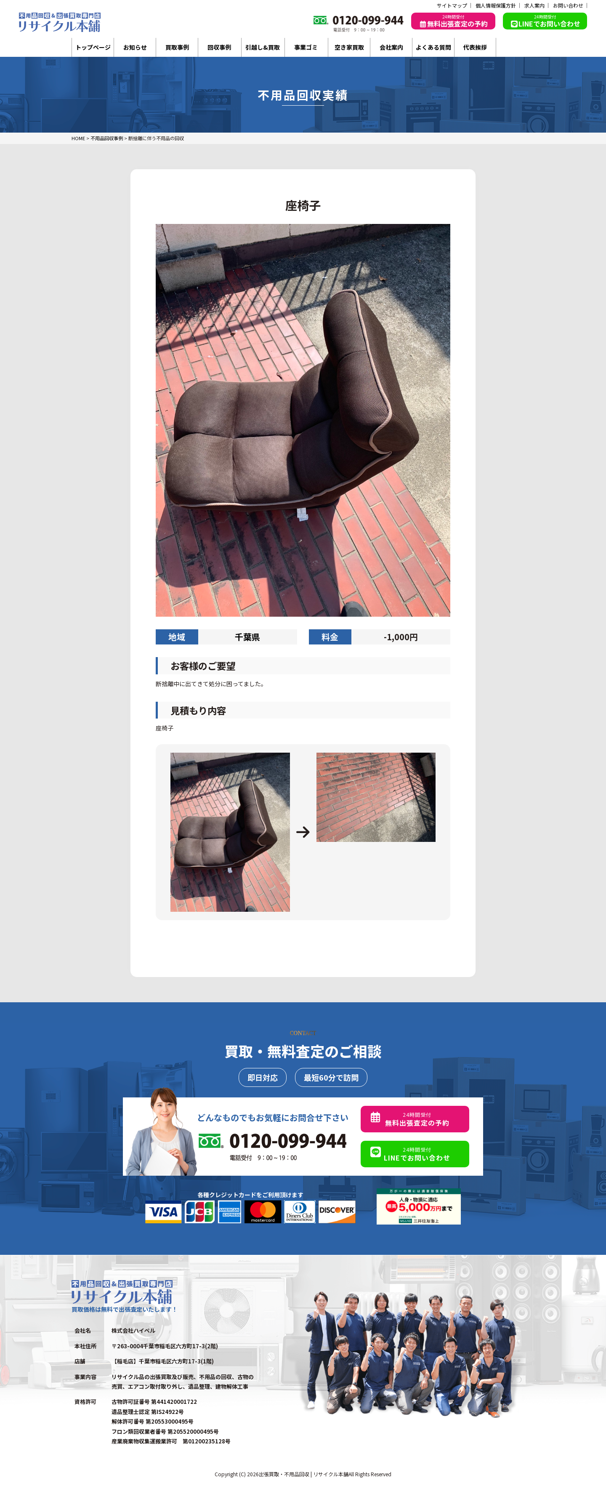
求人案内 (534, 5)
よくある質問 (433, 47)
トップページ (93, 47)
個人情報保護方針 (496, 5)
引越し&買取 (262, 47)
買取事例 (177, 47)
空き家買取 (349, 47)
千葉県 (247, 637)
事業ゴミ (306, 47)
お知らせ (135, 47)
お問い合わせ (568, 5)
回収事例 (219, 47)
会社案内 (391, 47)
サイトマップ (452, 5)
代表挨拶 (475, 47)
